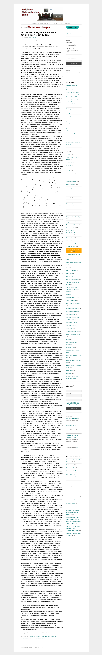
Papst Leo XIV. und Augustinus (73, 303)
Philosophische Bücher (71, 181)
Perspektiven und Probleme (72, 311)
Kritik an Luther (69, 276)
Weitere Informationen (71, 425)
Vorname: (68, 389)
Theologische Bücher (39, 638)
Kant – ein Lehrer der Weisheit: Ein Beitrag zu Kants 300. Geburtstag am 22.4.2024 (73, 528)
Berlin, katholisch (70, 173)
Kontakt (61, 23)
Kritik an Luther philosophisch (72, 279)
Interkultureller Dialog (71, 246)
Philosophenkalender (71, 314)
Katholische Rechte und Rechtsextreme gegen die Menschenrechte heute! (72, 87)
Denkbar (68, 198)
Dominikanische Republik (71, 214)
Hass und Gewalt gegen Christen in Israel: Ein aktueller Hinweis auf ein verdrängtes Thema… (73, 135)
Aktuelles (49, 23)
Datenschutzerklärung (71, 467)
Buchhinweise (69, 179)
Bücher (56, 23)
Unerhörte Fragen (72, 27)
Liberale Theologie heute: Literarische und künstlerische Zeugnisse (72, 289)
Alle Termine (69, 76)
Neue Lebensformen (71, 300)
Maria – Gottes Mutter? (71, 297)
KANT (67, 267)
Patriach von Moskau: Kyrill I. (72, 308)
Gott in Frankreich (70, 237)
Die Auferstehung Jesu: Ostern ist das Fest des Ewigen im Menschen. (73, 484)
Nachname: (68, 393)
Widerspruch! (69, 373)
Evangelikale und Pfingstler (72, 224)
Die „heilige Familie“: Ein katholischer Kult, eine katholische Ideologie (73, 111)
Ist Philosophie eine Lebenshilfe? (49, 636)
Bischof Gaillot (69, 176)
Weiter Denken (69, 370)
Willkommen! (35, 23)
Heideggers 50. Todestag (72, 418)
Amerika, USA (69, 162)
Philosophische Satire (71, 325)
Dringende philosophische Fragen (73, 216)
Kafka (67, 259)
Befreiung (68, 165)
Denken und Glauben (35, 636)
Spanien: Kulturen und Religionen (73, 334)
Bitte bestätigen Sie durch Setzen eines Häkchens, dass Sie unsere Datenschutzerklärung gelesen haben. (73, 404)
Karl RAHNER (69, 273)
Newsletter (43, 23)
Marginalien (68, 294)
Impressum (67, 23)
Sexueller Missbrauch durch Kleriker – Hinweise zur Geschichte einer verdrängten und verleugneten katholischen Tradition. (73, 510)
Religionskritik (69, 328)
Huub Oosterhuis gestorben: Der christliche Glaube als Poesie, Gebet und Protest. (73, 501)
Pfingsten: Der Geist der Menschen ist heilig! (72, 436)
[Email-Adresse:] (73, 61)
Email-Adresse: (69, 398)
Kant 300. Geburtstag (71, 270)
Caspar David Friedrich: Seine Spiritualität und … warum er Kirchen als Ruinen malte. (72, 494)
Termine (68, 339)
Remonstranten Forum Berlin (72, 331)
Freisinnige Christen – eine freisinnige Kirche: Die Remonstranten (72, 233)
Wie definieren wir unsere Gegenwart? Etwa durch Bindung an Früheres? (73, 142)
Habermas (68, 240)
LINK (52, 407)
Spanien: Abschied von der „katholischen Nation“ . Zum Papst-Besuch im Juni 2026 (72, 128)
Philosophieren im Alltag (27, 638)
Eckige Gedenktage (70, 222)
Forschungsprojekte (70, 227)
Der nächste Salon (70, 211)
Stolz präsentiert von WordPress (29, 645)
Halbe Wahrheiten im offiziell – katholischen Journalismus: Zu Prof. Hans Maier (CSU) (73, 94)
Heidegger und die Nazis (71, 243)
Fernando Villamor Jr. (36, 647)
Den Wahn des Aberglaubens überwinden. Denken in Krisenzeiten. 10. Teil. (39, 33)
